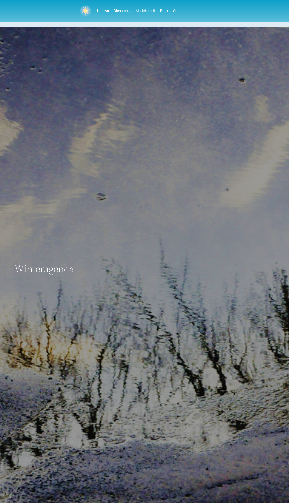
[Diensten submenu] (130, 11)
